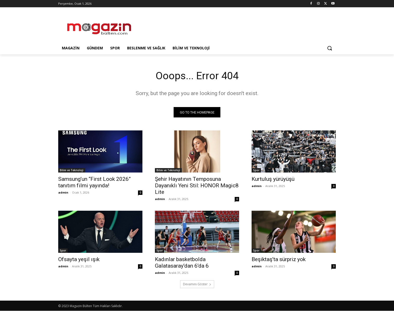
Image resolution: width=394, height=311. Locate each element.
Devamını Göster (197, 284)
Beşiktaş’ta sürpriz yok (279, 259)
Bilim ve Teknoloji (71, 170)
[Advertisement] (236, 26)
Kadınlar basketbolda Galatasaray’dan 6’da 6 (182, 262)
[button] (329, 48)
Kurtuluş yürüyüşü (273, 179)
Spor (256, 170)
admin (63, 193)
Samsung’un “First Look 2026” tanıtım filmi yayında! (94, 182)
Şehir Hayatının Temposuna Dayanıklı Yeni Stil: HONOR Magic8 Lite (197, 185)
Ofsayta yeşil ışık (79, 259)
